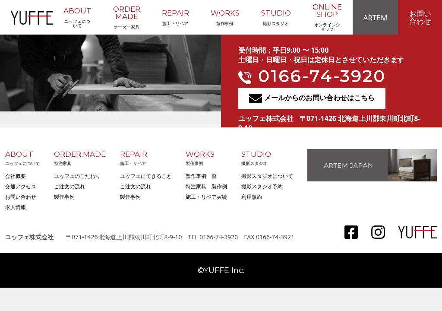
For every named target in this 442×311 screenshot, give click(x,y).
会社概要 (15, 176)
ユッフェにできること (146, 176)
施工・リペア (175, 17)
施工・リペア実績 (206, 196)
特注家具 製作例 (206, 186)
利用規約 (251, 196)
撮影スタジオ (276, 17)
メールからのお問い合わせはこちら (312, 98)
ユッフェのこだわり (77, 176)
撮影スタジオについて (267, 176)
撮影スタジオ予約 (262, 186)
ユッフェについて (77, 17)
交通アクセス (20, 186)
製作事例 (225, 17)
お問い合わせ (420, 17)
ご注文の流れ (69, 186)
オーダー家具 (126, 17)
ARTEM (375, 17)
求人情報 (15, 207)
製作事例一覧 (201, 176)
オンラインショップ (327, 17)
